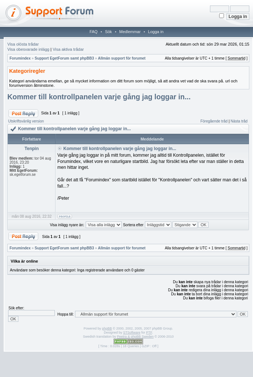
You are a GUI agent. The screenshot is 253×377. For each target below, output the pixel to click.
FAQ (93, 31)
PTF (149, 332)
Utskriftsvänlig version (26, 121)
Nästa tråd (239, 121)
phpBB (107, 328)
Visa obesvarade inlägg (28, 49)
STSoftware (131, 332)
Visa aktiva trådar (68, 49)
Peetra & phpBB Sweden (135, 336)
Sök (108, 31)
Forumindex (20, 58)
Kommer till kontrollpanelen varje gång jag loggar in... (98, 97)
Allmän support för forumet (121, 58)
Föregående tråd (214, 121)
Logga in (155, 31)
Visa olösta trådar (23, 44)
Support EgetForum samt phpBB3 (64, 58)
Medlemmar (129, 31)
